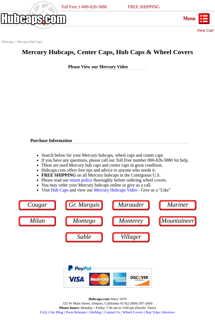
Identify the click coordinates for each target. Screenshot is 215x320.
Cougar (37, 204)
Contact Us (112, 312)
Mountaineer (177, 220)
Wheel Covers (132, 312)
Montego (84, 220)
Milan (37, 220)
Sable (84, 236)
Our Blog (56, 312)
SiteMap (95, 312)
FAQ (43, 312)
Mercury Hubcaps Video (115, 190)
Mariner (177, 204)
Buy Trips (153, 312)
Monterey (131, 220)
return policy (81, 180)
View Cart (205, 30)
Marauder (131, 204)
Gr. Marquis (84, 204)
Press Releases (76, 312)
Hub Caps (60, 190)
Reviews (168, 312)
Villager (131, 236)
